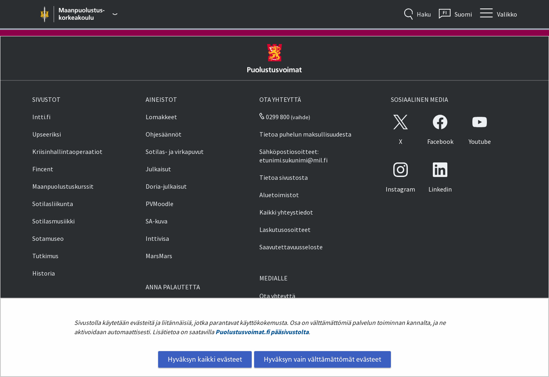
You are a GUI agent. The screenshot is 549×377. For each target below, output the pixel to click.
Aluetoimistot (279, 195)
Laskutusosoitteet (285, 229)
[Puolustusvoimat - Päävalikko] (88, 14)
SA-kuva (156, 221)
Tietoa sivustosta (283, 177)
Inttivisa (157, 238)
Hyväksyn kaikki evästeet (205, 359)
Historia (43, 273)
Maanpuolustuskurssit (63, 186)
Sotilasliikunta (52, 204)
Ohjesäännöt (164, 134)
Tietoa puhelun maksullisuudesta (305, 134)
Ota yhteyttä (277, 296)
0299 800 (274, 117)
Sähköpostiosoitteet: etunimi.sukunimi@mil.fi (293, 155)
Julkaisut (158, 169)
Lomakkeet (161, 117)
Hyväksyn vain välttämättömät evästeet (322, 359)
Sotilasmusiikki (53, 221)
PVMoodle (159, 204)
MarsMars (159, 256)
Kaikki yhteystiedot (286, 212)
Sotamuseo (48, 238)
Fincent (42, 169)
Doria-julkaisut (166, 186)
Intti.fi (41, 117)
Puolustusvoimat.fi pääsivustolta (262, 332)
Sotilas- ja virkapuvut (175, 151)
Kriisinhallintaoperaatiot (67, 151)
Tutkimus (45, 256)
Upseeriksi (46, 134)
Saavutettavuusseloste (291, 247)
